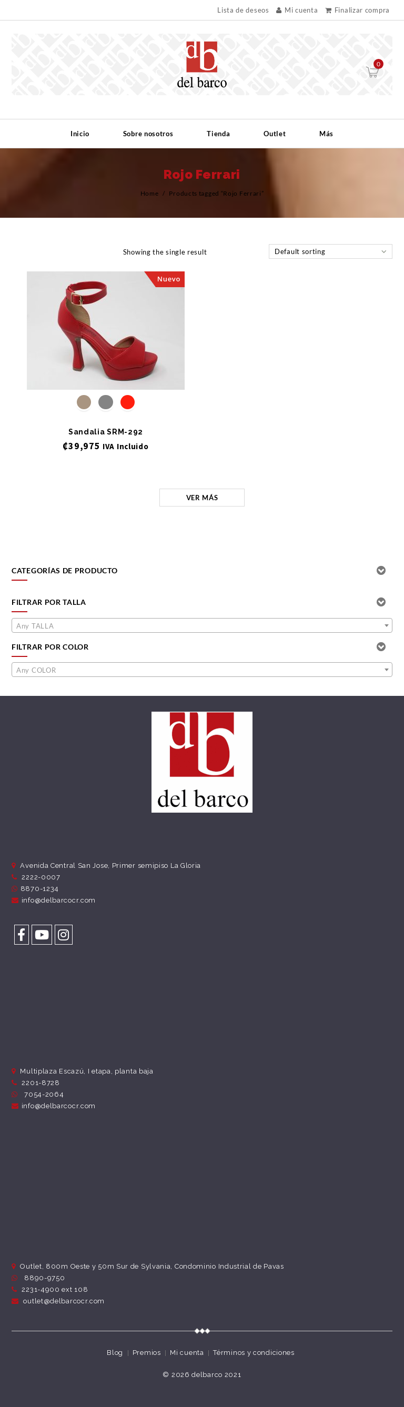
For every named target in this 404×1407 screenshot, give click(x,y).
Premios (147, 1353)
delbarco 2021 (216, 1375)
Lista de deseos (243, 10)
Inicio (79, 133)
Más (326, 133)
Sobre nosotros (148, 133)
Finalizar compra (357, 10)
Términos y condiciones (253, 1353)
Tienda (218, 133)
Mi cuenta (297, 10)
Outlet (275, 133)
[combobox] (202, 625)
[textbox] (202, 626)
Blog (115, 1353)
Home (149, 193)
